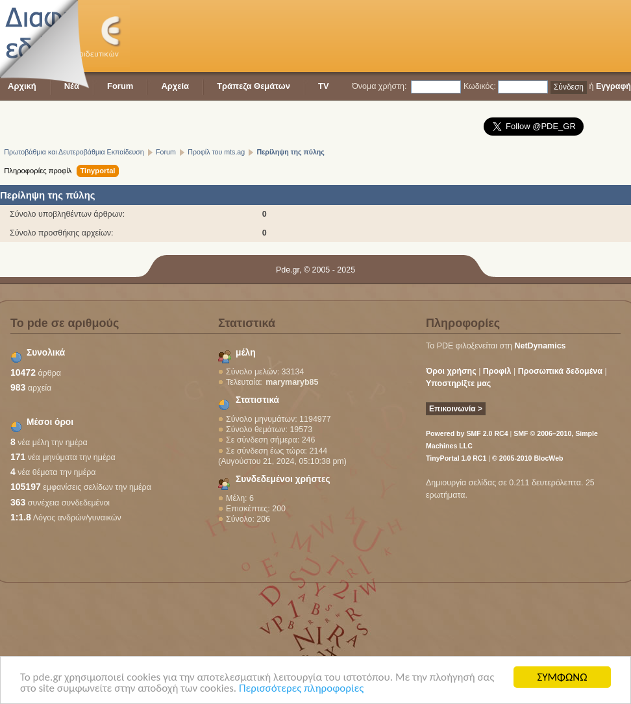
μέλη (246, 353)
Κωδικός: (480, 86)
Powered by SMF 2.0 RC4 (467, 433)
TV (323, 86)
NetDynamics (540, 345)
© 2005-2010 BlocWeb (527, 458)
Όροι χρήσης (451, 371)
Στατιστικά (257, 400)
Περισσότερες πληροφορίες (301, 689)
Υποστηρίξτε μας (458, 383)
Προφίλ (497, 371)
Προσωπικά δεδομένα (560, 371)
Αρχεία (175, 86)
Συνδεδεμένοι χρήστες (283, 479)
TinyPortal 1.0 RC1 (456, 458)
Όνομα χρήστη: (379, 86)
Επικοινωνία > (455, 408)
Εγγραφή (613, 86)
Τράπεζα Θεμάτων (253, 86)
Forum (120, 86)
